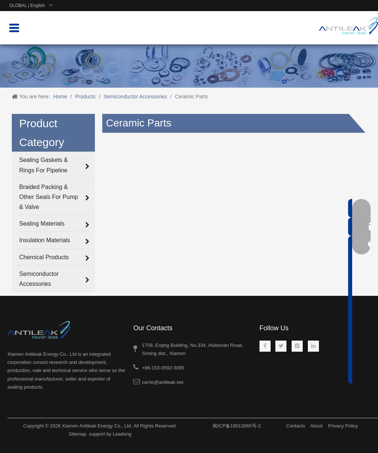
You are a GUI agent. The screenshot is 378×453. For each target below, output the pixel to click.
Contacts (295, 426)
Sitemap (77, 434)
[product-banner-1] (189, 66)
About (316, 426)
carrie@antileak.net (162, 382)
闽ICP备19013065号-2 (237, 426)
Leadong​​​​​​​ (122, 434)
